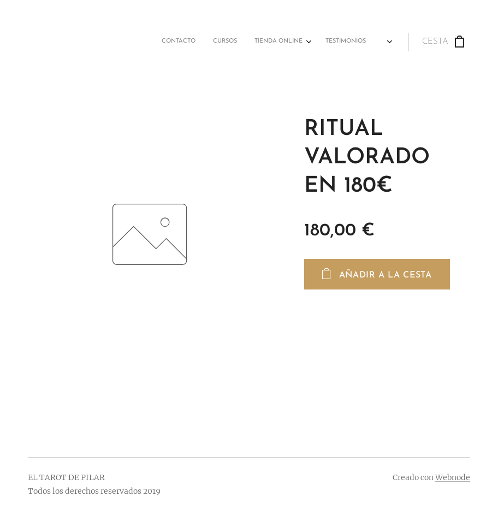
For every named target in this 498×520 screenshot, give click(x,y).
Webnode (452, 477)
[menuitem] (223, 42)
